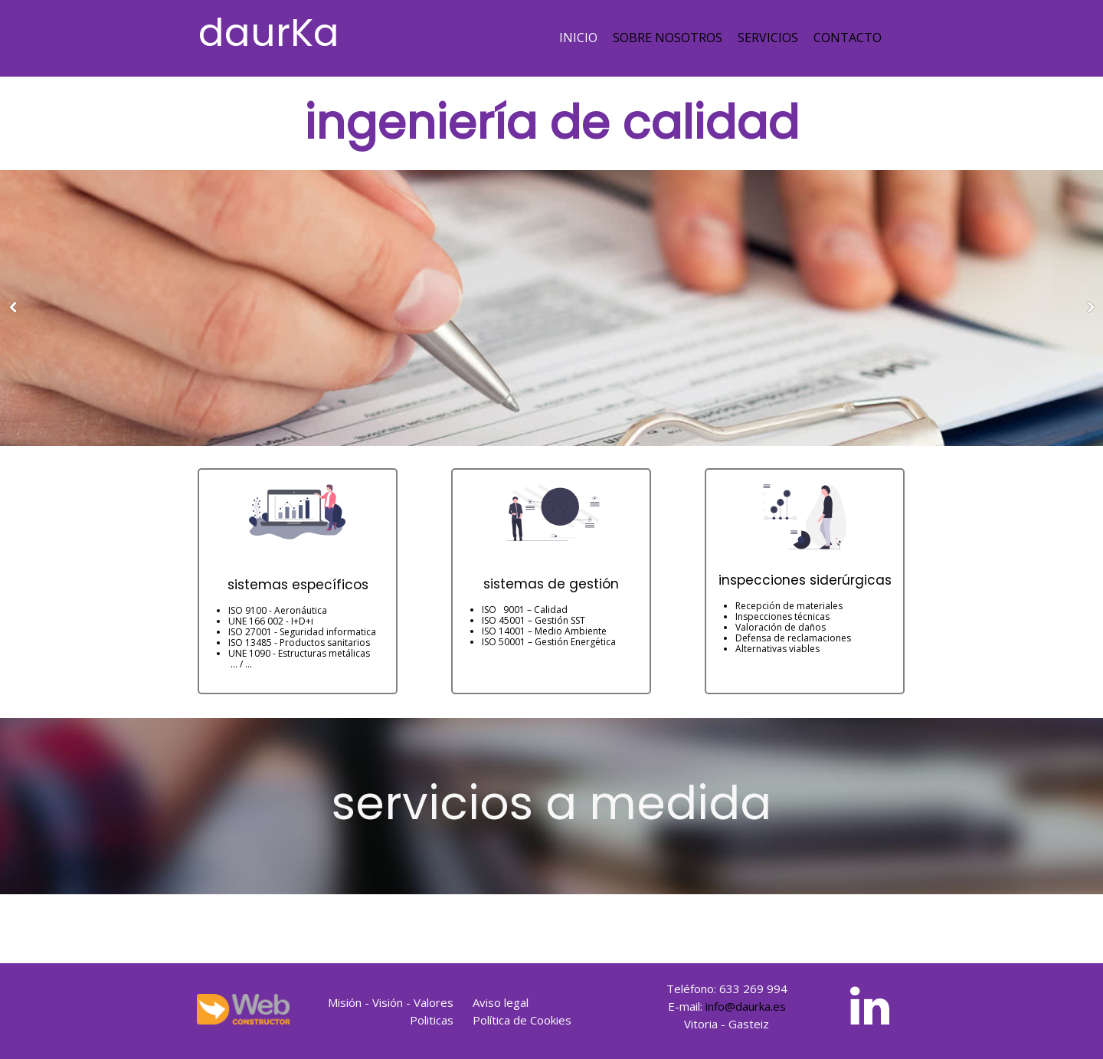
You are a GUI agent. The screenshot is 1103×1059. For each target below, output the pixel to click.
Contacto (847, 37)
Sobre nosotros (667, 37)
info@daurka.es (745, 1006)
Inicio (578, 37)
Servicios (768, 37)
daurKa (268, 33)
